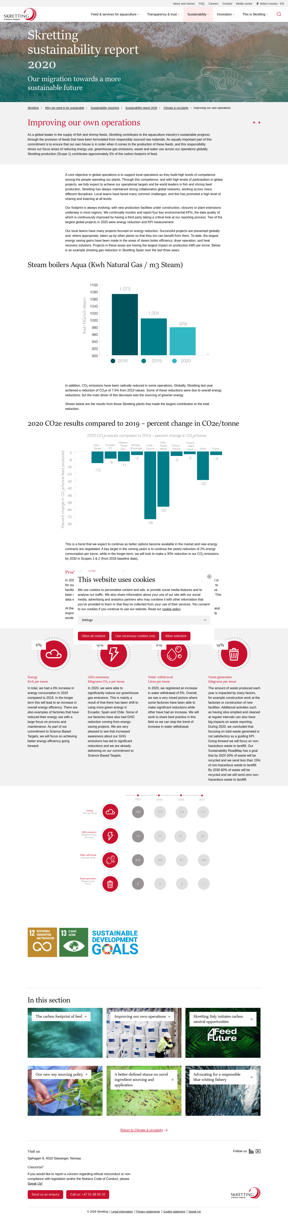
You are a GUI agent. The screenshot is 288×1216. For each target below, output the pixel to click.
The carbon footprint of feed (59, 1016)
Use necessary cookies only (135, 636)
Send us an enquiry (45, 1194)
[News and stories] (184, 4)
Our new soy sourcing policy (59, 1074)
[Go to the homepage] (246, 1193)
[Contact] (227, 4)
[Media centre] (244, 4)
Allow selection (175, 636)
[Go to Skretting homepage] (20, 14)
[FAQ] (201, 4)
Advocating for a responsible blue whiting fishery (216, 1077)
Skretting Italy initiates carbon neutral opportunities (218, 1019)
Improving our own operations (140, 1016)
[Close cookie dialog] (209, 577)
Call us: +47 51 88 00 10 (87, 1194)
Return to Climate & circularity (141, 1130)
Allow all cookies (93, 636)
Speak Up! (35, 1183)
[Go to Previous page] (254, 122)
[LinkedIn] (251, 1151)
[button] (115, 14)
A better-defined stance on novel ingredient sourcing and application (141, 1079)
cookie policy (171, 609)
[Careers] (213, 4)
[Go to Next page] (259, 122)
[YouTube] (258, 1151)
